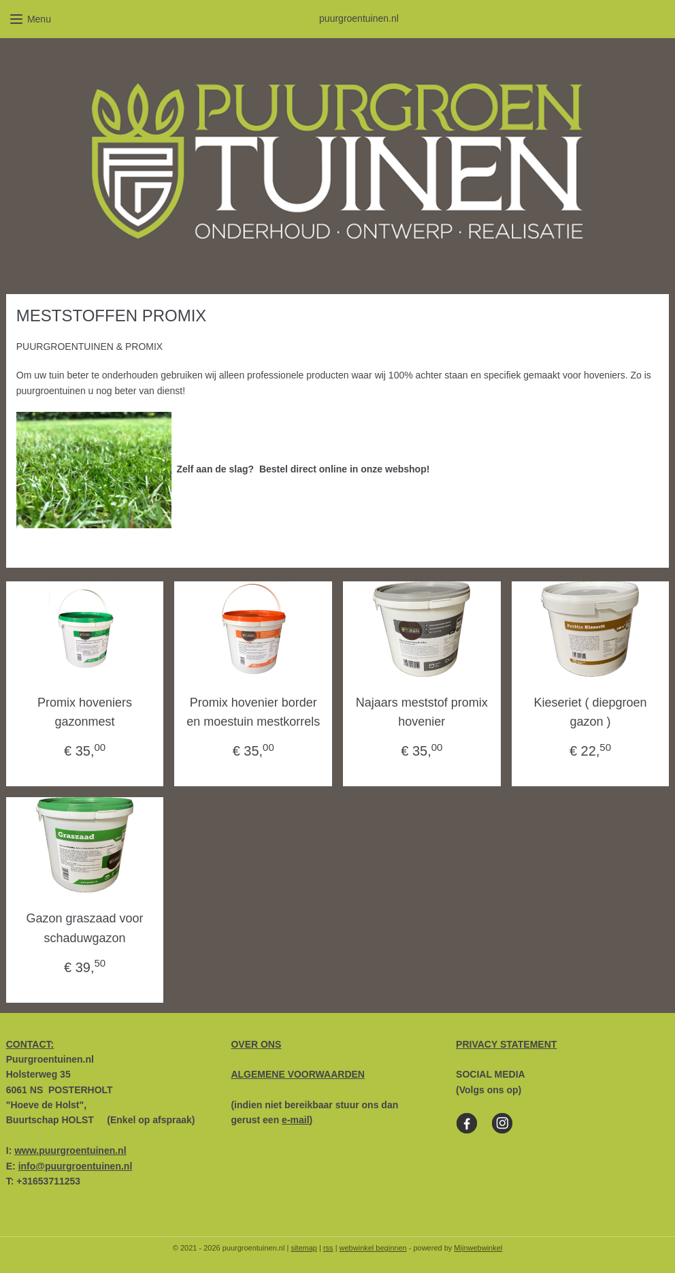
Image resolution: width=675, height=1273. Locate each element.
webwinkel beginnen (373, 1248)
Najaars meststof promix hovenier (422, 711)
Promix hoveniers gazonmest (84, 711)
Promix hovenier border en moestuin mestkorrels (253, 711)
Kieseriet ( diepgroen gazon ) (589, 711)
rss (328, 1248)
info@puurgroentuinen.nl (75, 1166)
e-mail (295, 1119)
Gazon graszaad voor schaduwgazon (85, 928)
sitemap (304, 1248)
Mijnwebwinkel (478, 1248)
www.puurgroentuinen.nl (70, 1150)
